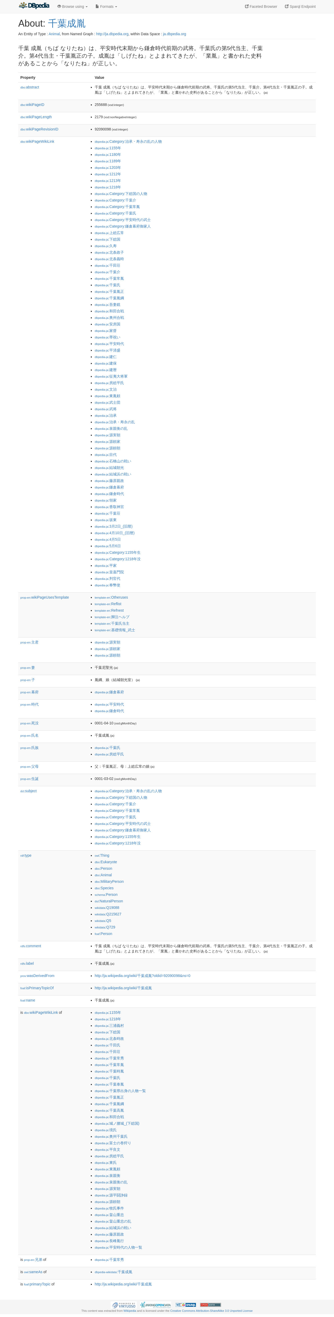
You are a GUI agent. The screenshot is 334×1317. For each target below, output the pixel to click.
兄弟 (33, 1260)
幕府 (29, 692)
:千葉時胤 (109, 1071)
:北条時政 (109, 1038)
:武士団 (107, 402)
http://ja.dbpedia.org (112, 34)
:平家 (106, 565)
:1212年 (108, 174)
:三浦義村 (109, 1025)
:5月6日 (108, 546)
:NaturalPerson (109, 901)
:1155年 (108, 148)
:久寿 (106, 246)
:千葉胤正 (109, 291)
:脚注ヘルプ (112, 617)
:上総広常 (109, 233)
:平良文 (107, 1149)
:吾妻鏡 (107, 304)
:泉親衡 (107, 1175)
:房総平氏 (109, 383)
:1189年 (108, 161)
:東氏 (106, 1162)
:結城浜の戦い (113, 474)
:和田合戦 (109, 311)
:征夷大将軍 (111, 376)
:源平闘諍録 (111, 1195)
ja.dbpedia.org (174, 34)
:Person (103, 868)
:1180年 (108, 154)
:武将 (106, 409)
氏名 (29, 735)
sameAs (33, 1272)
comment (30, 946)
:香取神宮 (109, 507)
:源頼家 (107, 441)
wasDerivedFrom (37, 976)
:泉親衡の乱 (111, 428)
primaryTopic (37, 1284)
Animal (54, 34)
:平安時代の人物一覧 (118, 1247)
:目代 (106, 454)
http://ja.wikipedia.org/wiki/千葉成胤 (123, 988)
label (27, 963)
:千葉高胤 (109, 1110)
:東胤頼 (107, 396)
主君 (29, 642)
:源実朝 (107, 435)
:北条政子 (109, 252)
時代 (29, 704)
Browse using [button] (72, 6)
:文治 (106, 389)
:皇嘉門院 (109, 572)
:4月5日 (108, 539)
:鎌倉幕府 (109, 487)
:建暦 (106, 370)
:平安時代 (109, 344)
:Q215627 (108, 914)
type (26, 855)
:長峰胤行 (109, 1241)
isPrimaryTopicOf (37, 988)
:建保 (106, 363)
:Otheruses (111, 597)
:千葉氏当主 (112, 623)
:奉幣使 (107, 585)
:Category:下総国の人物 (121, 194)
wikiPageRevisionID (39, 129)
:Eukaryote (106, 862)
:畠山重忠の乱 (113, 1221)
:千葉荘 (107, 513)
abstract (29, 87)
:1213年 (108, 180)
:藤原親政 (109, 481)
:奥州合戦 (109, 317)
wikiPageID (32, 105)
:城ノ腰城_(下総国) (117, 1123)
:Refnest (109, 610)
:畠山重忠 (109, 1215)
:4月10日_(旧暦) (115, 533)
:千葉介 (107, 272)
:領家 (106, 500)
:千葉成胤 (113, 1272)
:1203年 (108, 167)
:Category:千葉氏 (115, 213)
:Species (104, 888)
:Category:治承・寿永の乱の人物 (128, 141)
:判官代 (107, 578)
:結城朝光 (109, 468)
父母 (29, 766)
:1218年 (108, 187)
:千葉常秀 (109, 1058)
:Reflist (108, 604)
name (27, 1000)
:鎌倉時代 (109, 494)
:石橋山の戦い (113, 461)
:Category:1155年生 (118, 552)
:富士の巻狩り (113, 1143)
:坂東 (106, 520)
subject (28, 791)
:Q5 (103, 921)
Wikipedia (129, 1310)
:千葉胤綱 (109, 298)
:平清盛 (107, 350)
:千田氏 (107, 1045)
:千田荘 (107, 265)
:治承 (106, 415)
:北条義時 (109, 259)
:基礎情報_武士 (115, 630)
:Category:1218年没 (118, 559)
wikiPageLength (36, 117)
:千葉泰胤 (109, 1084)
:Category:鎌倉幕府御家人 (123, 226)
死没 (29, 723)
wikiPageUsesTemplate (44, 597)
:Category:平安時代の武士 (123, 220)
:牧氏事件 (109, 1208)
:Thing (102, 855)
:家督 (106, 331)
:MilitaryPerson (109, 881)
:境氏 (106, 1130)
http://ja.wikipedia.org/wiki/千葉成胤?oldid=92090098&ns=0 (142, 976)
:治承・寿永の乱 (115, 422)
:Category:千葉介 (115, 200)
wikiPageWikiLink (37, 141)
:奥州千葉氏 (111, 1136)
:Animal (103, 875)
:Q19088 (107, 907)
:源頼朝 (107, 448)
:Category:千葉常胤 (117, 207)
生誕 (29, 779)
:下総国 (107, 239)
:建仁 (106, 357)
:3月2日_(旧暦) (114, 526)
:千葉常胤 (109, 278)
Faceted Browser (261, 6)
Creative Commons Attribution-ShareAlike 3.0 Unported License (211, 1310)
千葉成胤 (67, 23)
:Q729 (105, 927)
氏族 (29, 748)
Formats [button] (106, 6)
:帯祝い (107, 337)
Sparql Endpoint (300, 6)
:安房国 (107, 324)
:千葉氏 (107, 285)
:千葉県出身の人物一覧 (120, 1091)
